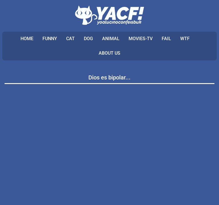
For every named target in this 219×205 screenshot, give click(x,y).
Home (27, 38)
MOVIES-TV (141, 38)
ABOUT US (109, 53)
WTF (185, 38)
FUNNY (49, 38)
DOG (88, 38)
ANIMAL (110, 38)
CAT (70, 38)
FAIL (166, 38)
